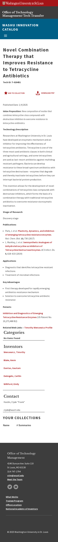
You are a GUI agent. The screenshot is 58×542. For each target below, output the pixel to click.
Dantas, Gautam (12, 368)
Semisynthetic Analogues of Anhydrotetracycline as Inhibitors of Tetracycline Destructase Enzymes (28, 246)
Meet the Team (14, 479)
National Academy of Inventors (22, 508)
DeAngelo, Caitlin (12, 375)
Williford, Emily (11, 384)
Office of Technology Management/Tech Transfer (23, 14)
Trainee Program (14, 500)
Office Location (14, 504)
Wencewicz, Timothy (14, 352)
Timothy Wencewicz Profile (38, 327)
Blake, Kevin (10, 360)
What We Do (12, 496)
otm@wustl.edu (15, 475)
